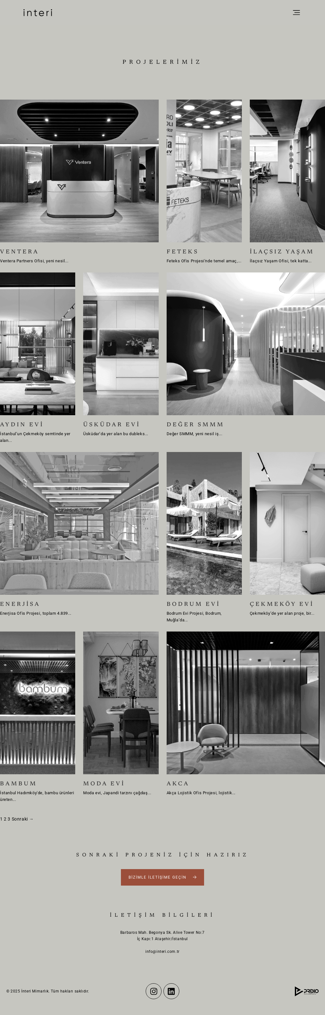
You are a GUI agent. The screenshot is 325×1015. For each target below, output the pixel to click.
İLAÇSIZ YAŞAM (282, 252)
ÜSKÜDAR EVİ (111, 425)
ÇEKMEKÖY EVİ (282, 604)
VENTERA (19, 252)
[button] (296, 13)
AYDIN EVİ (22, 425)
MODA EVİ (104, 784)
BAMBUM (18, 784)
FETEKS (183, 252)
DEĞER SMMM (195, 425)
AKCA (178, 784)
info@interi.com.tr (162, 951)
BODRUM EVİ (193, 604)
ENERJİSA (20, 604)
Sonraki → (23, 819)
